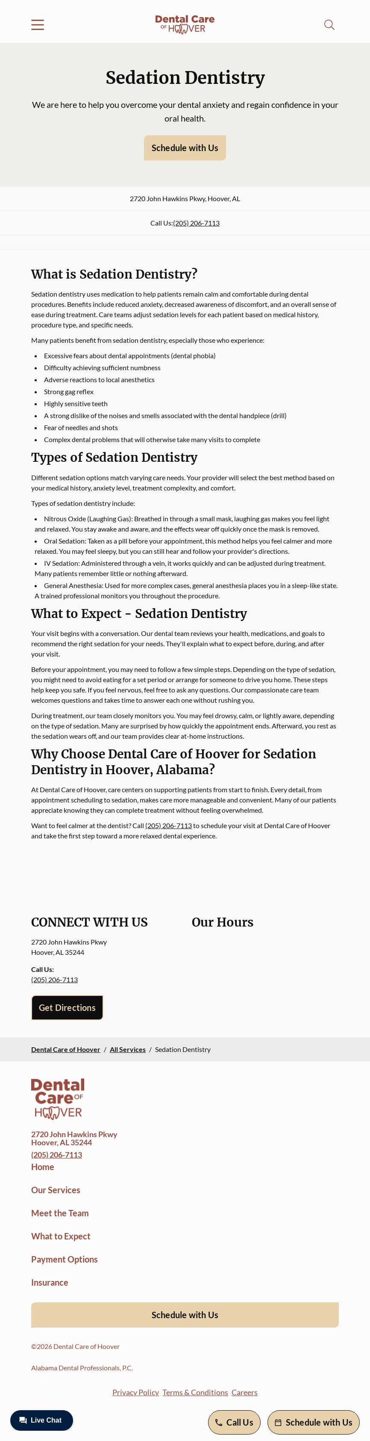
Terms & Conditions (195, 1392)
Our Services (55, 1190)
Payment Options (64, 1259)
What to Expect (61, 1236)
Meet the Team (60, 1213)
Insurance (49, 1282)
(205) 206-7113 (196, 223)
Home (42, 1167)
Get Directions (67, 1007)
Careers (245, 1392)
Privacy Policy (135, 1392)
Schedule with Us (185, 148)
